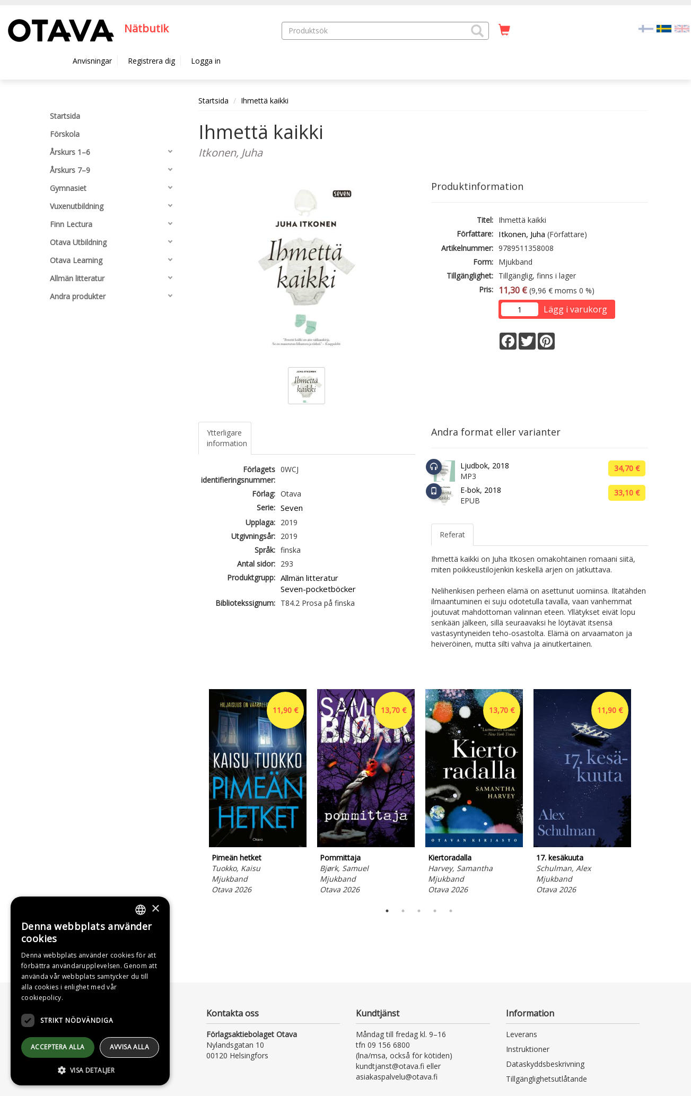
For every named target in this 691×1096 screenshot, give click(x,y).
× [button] (155, 909)
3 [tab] (419, 911)
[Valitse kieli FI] (646, 28)
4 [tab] (435, 911)
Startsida (213, 100)
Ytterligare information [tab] (227, 438)
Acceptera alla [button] (58, 1046)
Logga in (206, 61)
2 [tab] (403, 911)
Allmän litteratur (309, 577)
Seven (292, 507)
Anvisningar (92, 61)
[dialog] (90, 991)
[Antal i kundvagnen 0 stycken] (504, 30)
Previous (195, 793)
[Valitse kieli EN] (682, 28)
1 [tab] (387, 911)
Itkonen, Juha (521, 234)
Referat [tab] (452, 534)
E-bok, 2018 (480, 490)
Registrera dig (151, 61)
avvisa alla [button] (129, 1046)
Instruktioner (527, 1049)
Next (642, 793)
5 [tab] (450, 911)
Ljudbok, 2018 (484, 465)
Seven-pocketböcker (318, 589)
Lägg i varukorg (575, 309)
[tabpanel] (258, 793)
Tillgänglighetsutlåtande (546, 1079)
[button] (477, 30)
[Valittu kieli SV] (664, 28)
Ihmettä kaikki (264, 100)
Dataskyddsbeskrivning (545, 1064)
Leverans (521, 1034)
